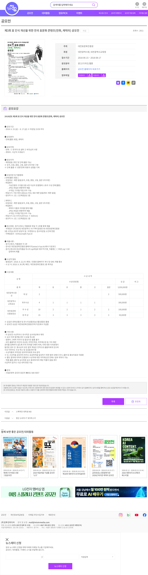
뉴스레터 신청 (60, 566)
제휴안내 (51, 514)
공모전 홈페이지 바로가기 (89, 69)
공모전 (3, 514)
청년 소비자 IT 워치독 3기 (26, 418)
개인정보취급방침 (17, 514)
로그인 (137, 5)
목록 (113, 401)
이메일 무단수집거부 (36, 514)
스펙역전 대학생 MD (24, 412)
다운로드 (82, 75)
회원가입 (144, 5)
